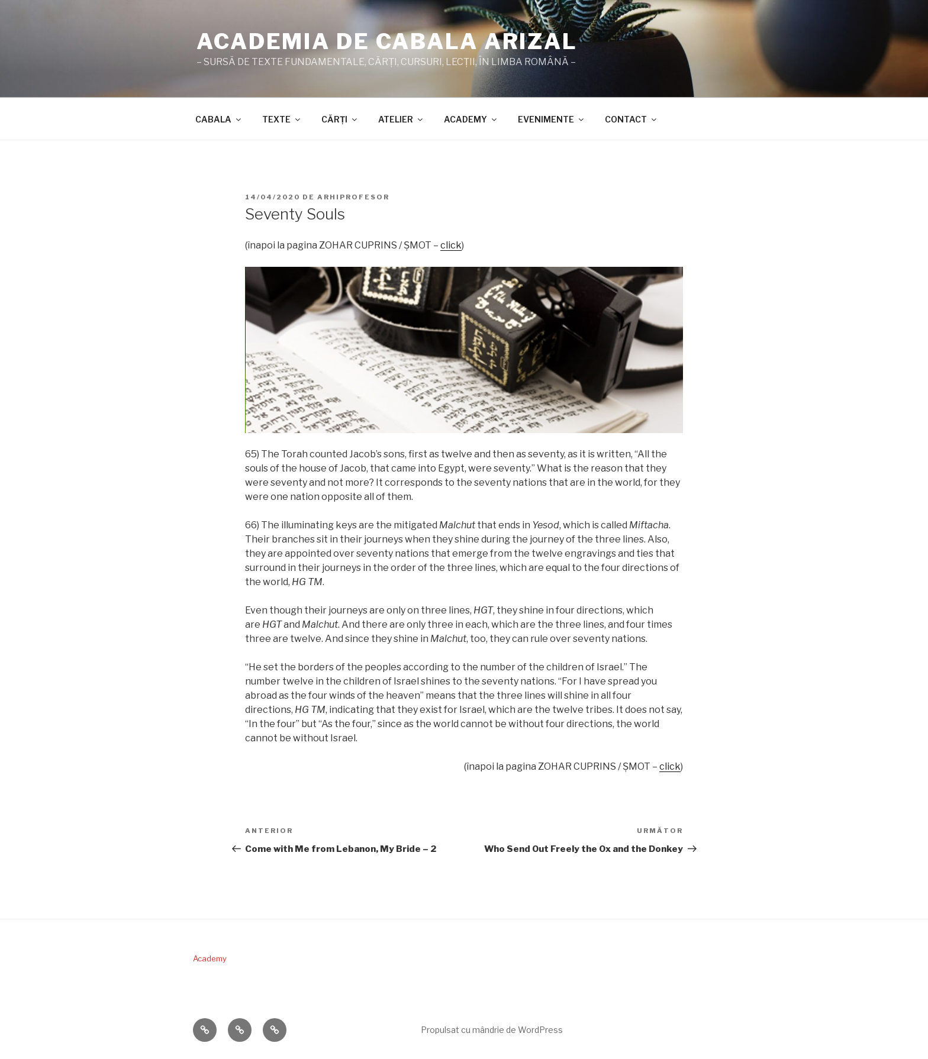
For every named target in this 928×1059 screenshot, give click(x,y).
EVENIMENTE (551, 119)
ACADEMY (471, 119)
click (451, 245)
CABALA (219, 119)
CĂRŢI (340, 119)
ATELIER (401, 119)
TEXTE (282, 119)
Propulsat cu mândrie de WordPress (492, 1030)
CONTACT (631, 119)
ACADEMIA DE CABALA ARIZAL (387, 41)
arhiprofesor (353, 197)
